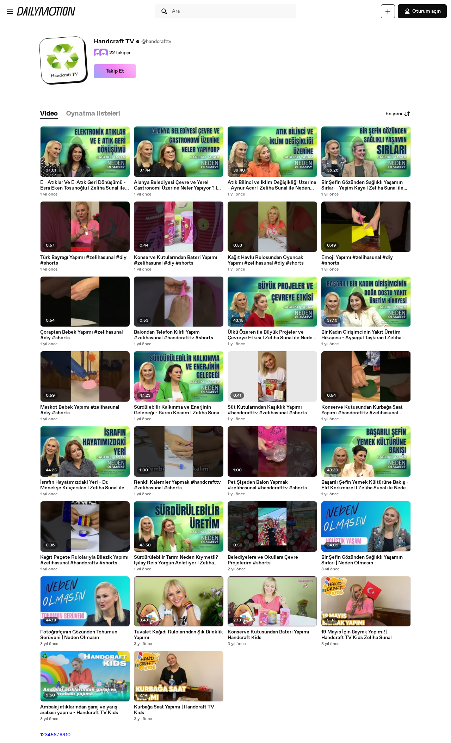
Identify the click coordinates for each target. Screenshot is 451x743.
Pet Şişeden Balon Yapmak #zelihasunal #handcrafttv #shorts (267, 485)
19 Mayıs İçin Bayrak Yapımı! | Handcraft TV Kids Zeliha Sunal (356, 634)
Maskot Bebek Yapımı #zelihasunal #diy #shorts (79, 410)
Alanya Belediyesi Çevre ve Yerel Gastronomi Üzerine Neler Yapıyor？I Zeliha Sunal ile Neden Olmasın (175, 185)
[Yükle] (388, 11)
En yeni (398, 113)
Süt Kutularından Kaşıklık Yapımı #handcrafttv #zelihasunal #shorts (267, 410)
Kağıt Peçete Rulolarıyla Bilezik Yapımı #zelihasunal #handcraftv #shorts (84, 560)
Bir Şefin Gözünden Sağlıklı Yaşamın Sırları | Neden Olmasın (362, 560)
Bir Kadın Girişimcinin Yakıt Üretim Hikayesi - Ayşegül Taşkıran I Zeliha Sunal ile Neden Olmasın (361, 335)
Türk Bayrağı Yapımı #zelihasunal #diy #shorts (83, 260)
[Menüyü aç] (10, 11)
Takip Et (115, 71)
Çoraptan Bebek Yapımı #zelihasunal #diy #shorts (81, 335)
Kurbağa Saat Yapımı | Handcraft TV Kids (174, 710)
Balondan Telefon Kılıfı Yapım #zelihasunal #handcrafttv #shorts (173, 335)
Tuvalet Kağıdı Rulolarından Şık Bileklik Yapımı (178, 634)
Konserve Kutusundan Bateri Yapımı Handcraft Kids (268, 634)
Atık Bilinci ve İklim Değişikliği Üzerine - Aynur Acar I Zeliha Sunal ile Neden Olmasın (272, 185)
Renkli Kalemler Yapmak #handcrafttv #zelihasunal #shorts (177, 485)
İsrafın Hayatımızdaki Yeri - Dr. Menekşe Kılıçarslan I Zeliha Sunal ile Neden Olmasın (82, 485)
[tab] (49, 114)
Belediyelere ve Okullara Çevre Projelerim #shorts (263, 560)
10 (68, 735)
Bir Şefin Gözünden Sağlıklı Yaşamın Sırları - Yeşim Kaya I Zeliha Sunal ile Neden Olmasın (362, 185)
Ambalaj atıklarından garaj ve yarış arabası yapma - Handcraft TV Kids (79, 710)
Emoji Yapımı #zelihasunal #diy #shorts (357, 260)
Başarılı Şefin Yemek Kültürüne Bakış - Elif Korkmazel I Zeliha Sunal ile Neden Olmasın (365, 485)
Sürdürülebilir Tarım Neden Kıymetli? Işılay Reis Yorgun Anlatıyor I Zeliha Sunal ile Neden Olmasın (176, 560)
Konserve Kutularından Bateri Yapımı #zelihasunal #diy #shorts (175, 260)
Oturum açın (422, 11)
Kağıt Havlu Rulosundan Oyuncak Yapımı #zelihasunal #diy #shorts (266, 260)
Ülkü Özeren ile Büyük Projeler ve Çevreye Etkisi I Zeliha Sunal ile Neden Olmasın (271, 335)
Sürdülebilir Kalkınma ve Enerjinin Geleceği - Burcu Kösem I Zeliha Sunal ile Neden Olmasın (177, 410)
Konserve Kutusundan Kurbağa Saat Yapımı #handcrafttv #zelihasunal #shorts (362, 410)
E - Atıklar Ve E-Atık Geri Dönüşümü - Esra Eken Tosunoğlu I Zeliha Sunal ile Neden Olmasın (83, 185)
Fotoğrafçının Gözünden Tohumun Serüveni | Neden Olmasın (78, 634)
